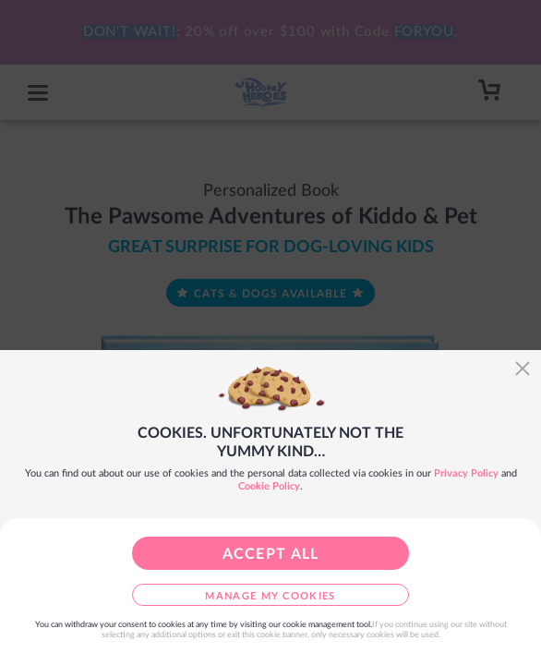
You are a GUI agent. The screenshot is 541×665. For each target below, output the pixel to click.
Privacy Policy (466, 473)
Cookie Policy (269, 486)
